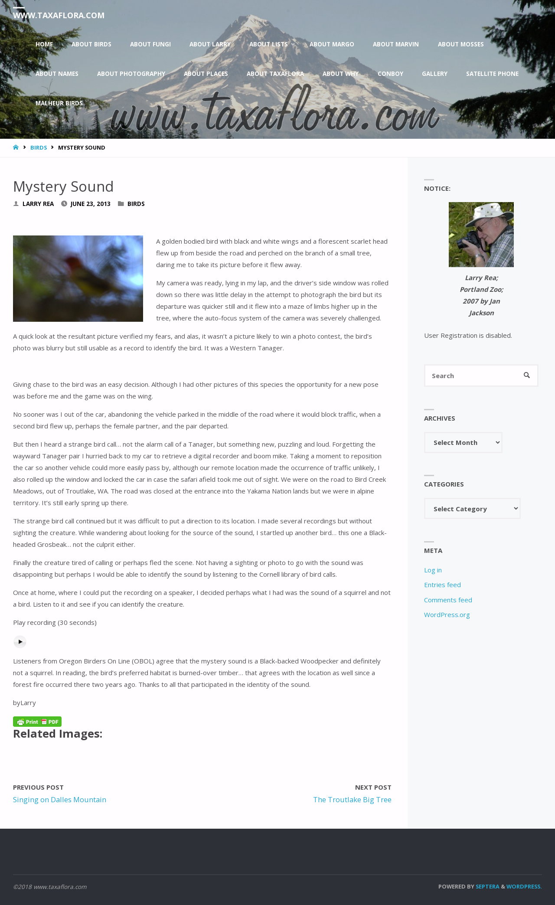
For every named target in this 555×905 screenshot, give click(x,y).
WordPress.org (447, 614)
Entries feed (442, 584)
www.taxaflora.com (58, 15)
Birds (38, 147)
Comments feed (448, 599)
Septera (487, 886)
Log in (433, 569)
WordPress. (524, 886)
